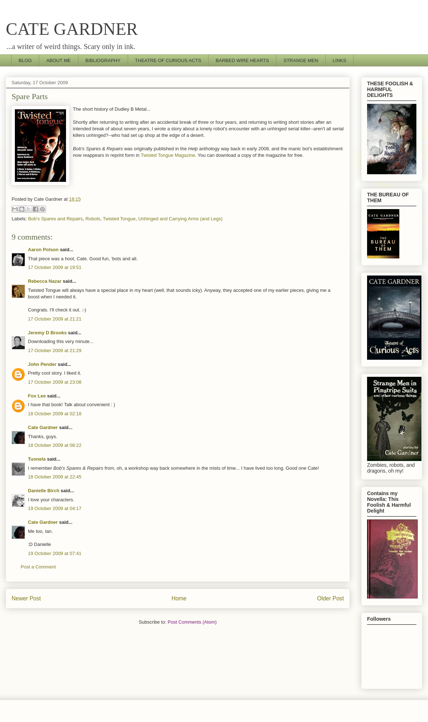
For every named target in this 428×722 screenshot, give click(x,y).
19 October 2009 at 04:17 (54, 508)
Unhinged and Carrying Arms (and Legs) (180, 218)
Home (179, 598)
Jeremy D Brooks (47, 332)
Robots (92, 218)
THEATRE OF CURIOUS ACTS (168, 60)
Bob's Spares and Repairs (55, 218)
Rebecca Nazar (45, 281)
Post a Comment (38, 567)
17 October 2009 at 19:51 (54, 267)
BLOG (25, 60)
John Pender (42, 364)
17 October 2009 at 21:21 (54, 319)
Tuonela (37, 459)
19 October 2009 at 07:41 (54, 553)
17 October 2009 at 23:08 (54, 382)
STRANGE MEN (301, 60)
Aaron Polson (43, 249)
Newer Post (26, 598)
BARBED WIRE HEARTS (242, 60)
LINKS (339, 60)
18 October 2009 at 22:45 (54, 477)
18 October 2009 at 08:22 (54, 445)
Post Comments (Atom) (192, 622)
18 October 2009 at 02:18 (54, 413)
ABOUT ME (58, 60)
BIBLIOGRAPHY (102, 60)
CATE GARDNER (72, 28)
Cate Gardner (43, 427)
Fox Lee (37, 396)
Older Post (330, 598)
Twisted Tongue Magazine (168, 155)
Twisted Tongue (119, 218)
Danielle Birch (43, 490)
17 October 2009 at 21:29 (54, 350)
